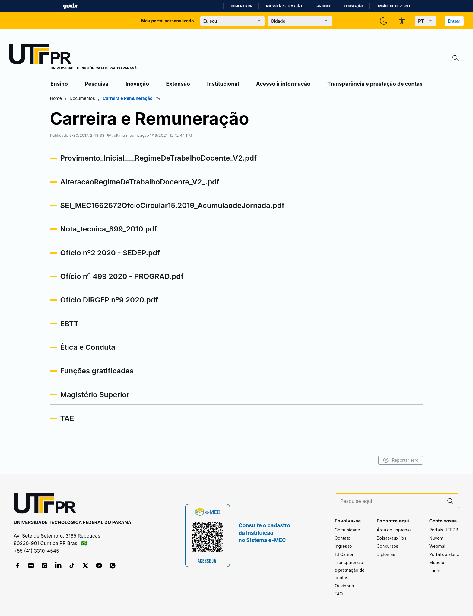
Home (57, 98)
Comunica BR (241, 6)
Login (434, 570)
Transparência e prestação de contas (375, 84)
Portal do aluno (444, 554)
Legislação (353, 6)
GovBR (70, 6)
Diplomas (385, 554)
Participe (323, 6)
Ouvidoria (344, 585)
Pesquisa (96, 84)
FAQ (339, 593)
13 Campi (344, 554)
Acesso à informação (284, 6)
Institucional (223, 84)
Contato (342, 538)
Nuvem (436, 538)
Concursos (387, 546)
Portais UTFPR (443, 529)
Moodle (436, 562)
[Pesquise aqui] (391, 501)
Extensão (178, 84)
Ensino (59, 84)
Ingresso (343, 546)
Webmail (437, 546)
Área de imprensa (393, 529)
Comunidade (347, 529)
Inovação (137, 84)
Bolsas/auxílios (391, 538)
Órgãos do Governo (393, 6)
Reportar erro (399, 460)
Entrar (454, 21)
